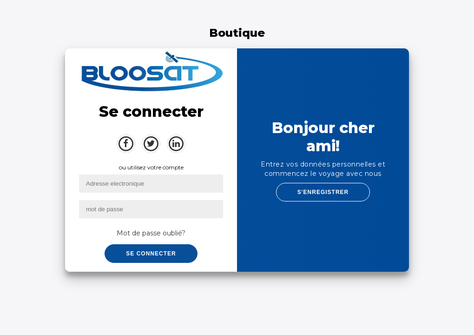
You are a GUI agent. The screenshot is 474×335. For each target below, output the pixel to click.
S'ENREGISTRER (323, 192)
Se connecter (151, 253)
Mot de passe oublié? (151, 233)
